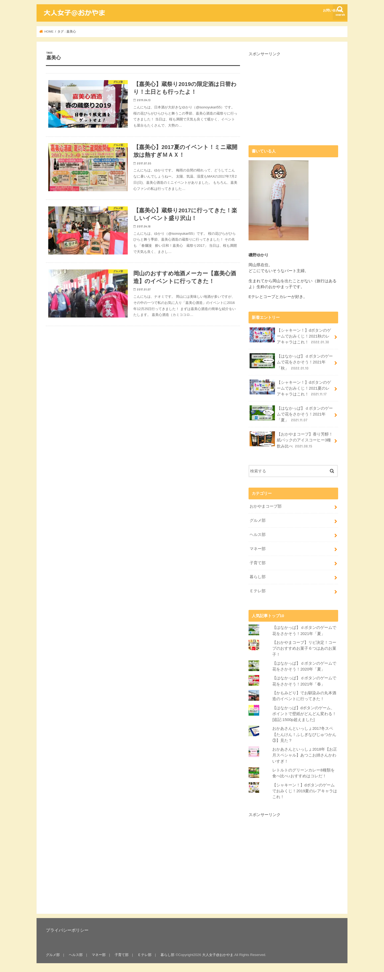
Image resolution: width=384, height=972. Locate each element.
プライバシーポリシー (67, 930)
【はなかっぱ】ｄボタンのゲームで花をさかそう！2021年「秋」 (291, 362)
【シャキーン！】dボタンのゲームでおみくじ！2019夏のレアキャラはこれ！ (304, 791)
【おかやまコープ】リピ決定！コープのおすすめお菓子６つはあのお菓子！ (304, 648)
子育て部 (258, 563)
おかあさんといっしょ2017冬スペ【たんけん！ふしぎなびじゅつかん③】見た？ (304, 734)
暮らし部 (258, 577)
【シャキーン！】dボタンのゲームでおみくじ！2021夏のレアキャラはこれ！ (290, 388)
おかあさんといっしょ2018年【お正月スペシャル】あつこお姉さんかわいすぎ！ (304, 755)
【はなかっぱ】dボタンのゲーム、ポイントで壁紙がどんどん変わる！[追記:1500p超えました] (304, 714)
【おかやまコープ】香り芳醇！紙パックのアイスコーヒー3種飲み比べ (291, 440)
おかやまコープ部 (266, 506)
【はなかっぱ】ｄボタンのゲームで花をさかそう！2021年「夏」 (291, 414)
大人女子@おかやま (217, 955)
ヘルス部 (258, 534)
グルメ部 (258, 520)
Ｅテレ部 (258, 591)
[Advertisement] (293, 94)
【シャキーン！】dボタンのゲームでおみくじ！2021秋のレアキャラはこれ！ (290, 336)
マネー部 (258, 549)
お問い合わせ (332, 10)
